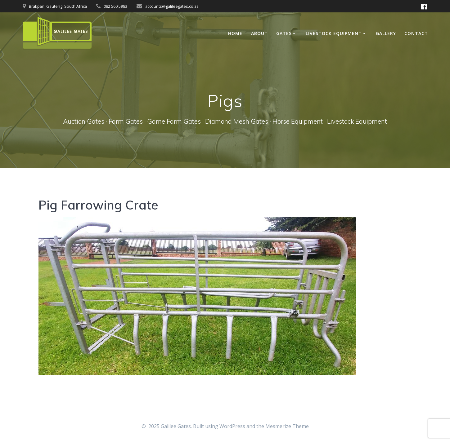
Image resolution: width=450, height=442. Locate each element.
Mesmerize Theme (287, 426)
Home (235, 33)
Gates (284, 33)
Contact (416, 33)
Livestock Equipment (334, 33)
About (259, 33)
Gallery (386, 33)
